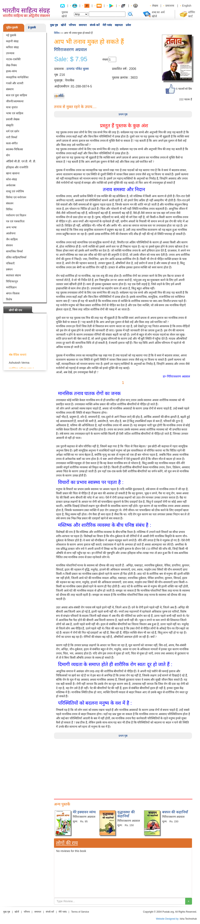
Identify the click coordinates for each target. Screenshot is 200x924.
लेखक (155, 5)
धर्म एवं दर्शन (12, 131)
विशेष (9, 299)
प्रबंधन (9, 269)
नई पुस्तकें (11, 35)
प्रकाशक (169, 5)
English (186, 5)
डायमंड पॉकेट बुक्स (77, 68)
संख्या (105, 59)
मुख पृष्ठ (54, 25)
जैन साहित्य (12, 239)
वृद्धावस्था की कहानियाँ (126, 814)
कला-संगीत (12, 143)
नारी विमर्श (11, 137)
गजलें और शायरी (14, 83)
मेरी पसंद (107, 25)
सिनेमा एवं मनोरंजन (16, 197)
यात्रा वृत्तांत (12, 107)
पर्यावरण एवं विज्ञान (16, 215)
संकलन (9, 203)
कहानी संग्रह (12, 41)
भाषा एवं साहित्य (14, 113)
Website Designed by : (168, 918)
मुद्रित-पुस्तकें (12, 27)
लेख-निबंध (11, 65)
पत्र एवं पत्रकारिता (15, 221)
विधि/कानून (12, 281)
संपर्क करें (95, 25)
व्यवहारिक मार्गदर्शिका (17, 77)
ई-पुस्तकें (32, 27)
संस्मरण (10, 89)
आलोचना (11, 233)
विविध (9, 209)
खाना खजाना (13, 173)
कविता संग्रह (12, 47)
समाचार (83, 25)
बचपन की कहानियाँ (175, 812)
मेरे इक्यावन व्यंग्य (84, 812)
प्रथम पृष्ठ (123, 114)
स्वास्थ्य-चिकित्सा (14, 149)
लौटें (61, 95)
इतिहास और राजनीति (17, 167)
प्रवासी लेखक (13, 119)
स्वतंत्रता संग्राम (13, 275)
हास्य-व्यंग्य (11, 71)
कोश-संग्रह (11, 179)
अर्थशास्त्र (10, 185)
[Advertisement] (69, 767)
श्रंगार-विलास (12, 293)
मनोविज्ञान (11, 287)
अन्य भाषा (11, 227)
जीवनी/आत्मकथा (15, 101)
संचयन (9, 245)
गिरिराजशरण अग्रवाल (70, 49)
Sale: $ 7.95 (70, 59)
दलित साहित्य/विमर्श (16, 257)
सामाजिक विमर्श (14, 251)
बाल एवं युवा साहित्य (16, 95)
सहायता (119, 25)
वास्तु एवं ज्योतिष (15, 191)
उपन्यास (10, 53)
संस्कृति (9, 125)
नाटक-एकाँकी (13, 59)
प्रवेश (128, 25)
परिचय (72, 25)
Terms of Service (80, 911)
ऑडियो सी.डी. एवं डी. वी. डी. (21, 161)
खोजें (63, 25)
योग (8, 155)
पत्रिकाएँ (10, 263)
